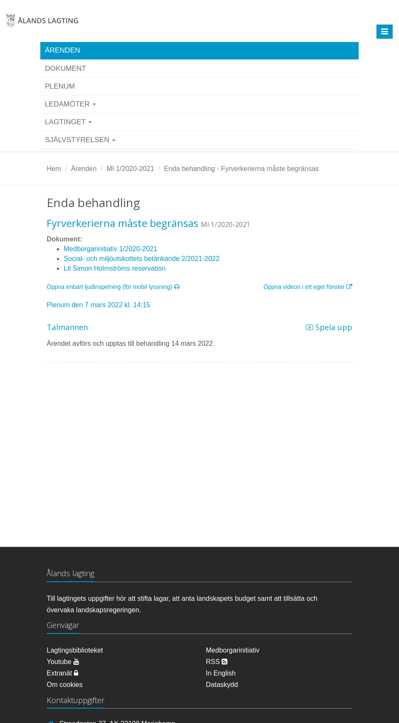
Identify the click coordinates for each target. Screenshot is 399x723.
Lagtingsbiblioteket (75, 650)
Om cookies (64, 684)
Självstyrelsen (80, 140)
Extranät (62, 673)
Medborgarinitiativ (232, 650)
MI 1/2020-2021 (130, 168)
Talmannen (67, 327)
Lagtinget (68, 122)
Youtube (63, 661)
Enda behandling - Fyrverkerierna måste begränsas (241, 168)
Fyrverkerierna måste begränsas (122, 223)
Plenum (60, 86)
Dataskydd (222, 684)
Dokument (65, 68)
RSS (217, 661)
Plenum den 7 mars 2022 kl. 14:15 (98, 304)
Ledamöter (70, 104)
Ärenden (62, 50)
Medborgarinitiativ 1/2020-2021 (110, 248)
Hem (54, 168)
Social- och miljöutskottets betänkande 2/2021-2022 (141, 258)
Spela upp (329, 327)
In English (221, 673)
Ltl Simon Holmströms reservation (115, 268)
